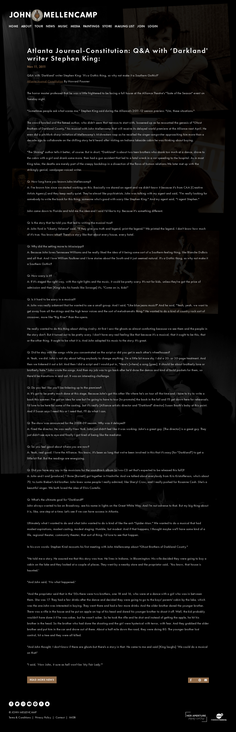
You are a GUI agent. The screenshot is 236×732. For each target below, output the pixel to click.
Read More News (42, 680)
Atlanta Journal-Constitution (45, 81)
